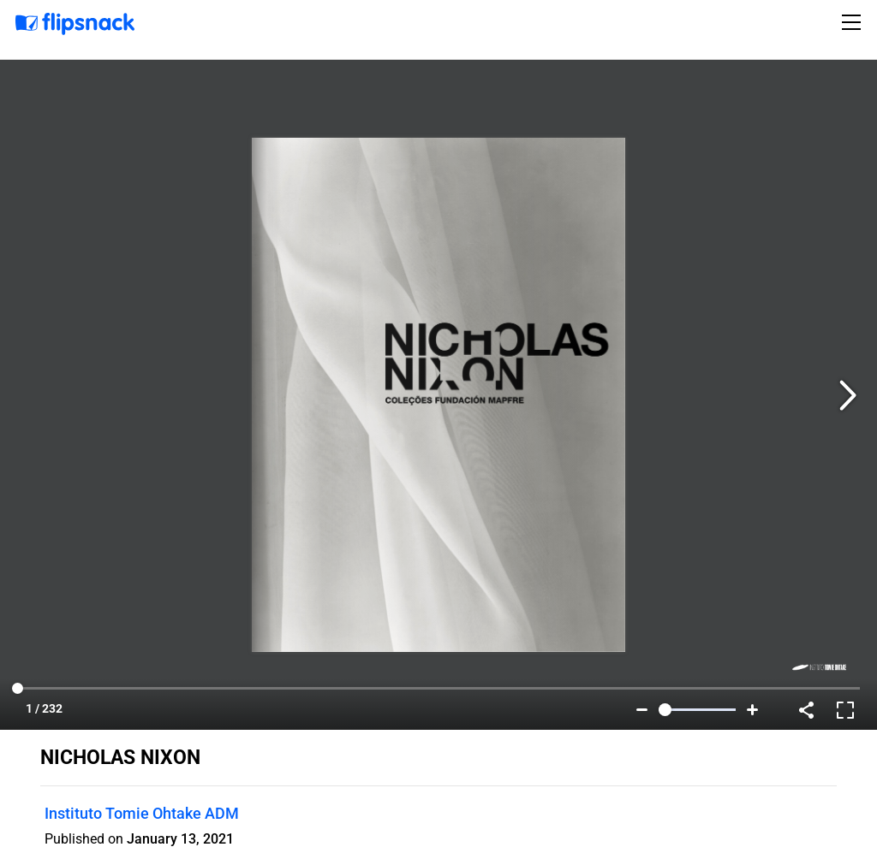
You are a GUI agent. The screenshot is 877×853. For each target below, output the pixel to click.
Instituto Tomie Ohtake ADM (142, 813)
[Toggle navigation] (854, 22)
